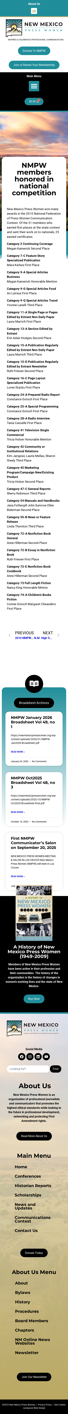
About (21, 1283)
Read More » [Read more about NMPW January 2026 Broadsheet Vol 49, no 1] (18, 752)
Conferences (28, 1176)
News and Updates (25, 1206)
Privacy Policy (45, 1404)
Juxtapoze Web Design (34, 1408)
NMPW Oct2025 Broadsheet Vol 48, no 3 (33, 782)
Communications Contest (33, 1219)
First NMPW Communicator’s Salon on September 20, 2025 (33, 843)
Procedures (27, 1311)
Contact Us (26, 1230)
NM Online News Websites (32, 1341)
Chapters (24, 1330)
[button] (34, 11)
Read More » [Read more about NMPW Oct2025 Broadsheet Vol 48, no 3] (18, 812)
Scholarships (28, 1195)
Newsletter (26, 1352)
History (22, 1302)
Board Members (31, 1320)
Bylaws (22, 1292)
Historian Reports (33, 1185)
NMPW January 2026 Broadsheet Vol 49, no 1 (33, 722)
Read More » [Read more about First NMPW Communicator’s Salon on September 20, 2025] (18, 876)
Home (21, 1166)
